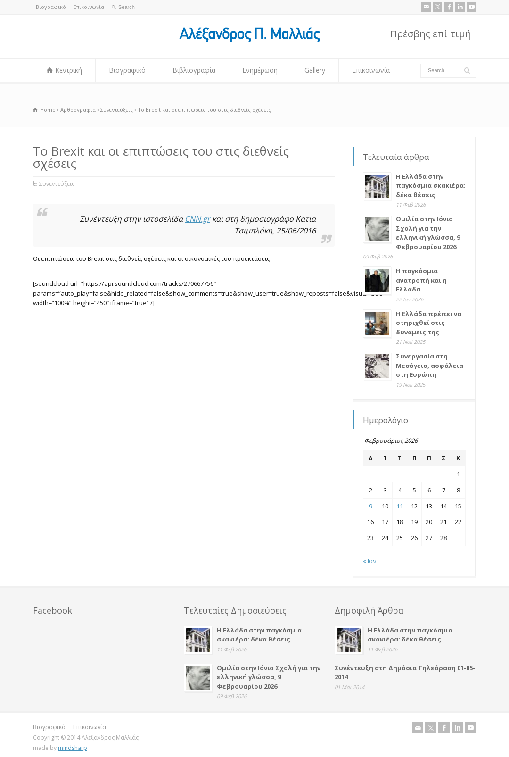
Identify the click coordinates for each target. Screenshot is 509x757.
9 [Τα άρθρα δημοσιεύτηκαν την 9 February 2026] (370, 506)
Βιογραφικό (51, 6)
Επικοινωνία (89, 6)
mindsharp (72, 748)
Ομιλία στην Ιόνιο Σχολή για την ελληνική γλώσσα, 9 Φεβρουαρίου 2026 (428, 233)
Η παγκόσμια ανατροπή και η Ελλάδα (421, 279)
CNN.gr (197, 219)
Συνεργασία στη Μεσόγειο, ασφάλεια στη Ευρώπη (429, 365)
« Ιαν (369, 561)
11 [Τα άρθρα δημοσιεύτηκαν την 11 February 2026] (399, 506)
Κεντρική (68, 70)
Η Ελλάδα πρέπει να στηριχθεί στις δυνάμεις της (428, 322)
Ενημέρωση (260, 70)
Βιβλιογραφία (193, 70)
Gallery (314, 70)
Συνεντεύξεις (56, 184)
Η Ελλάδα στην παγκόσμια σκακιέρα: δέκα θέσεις (431, 185)
